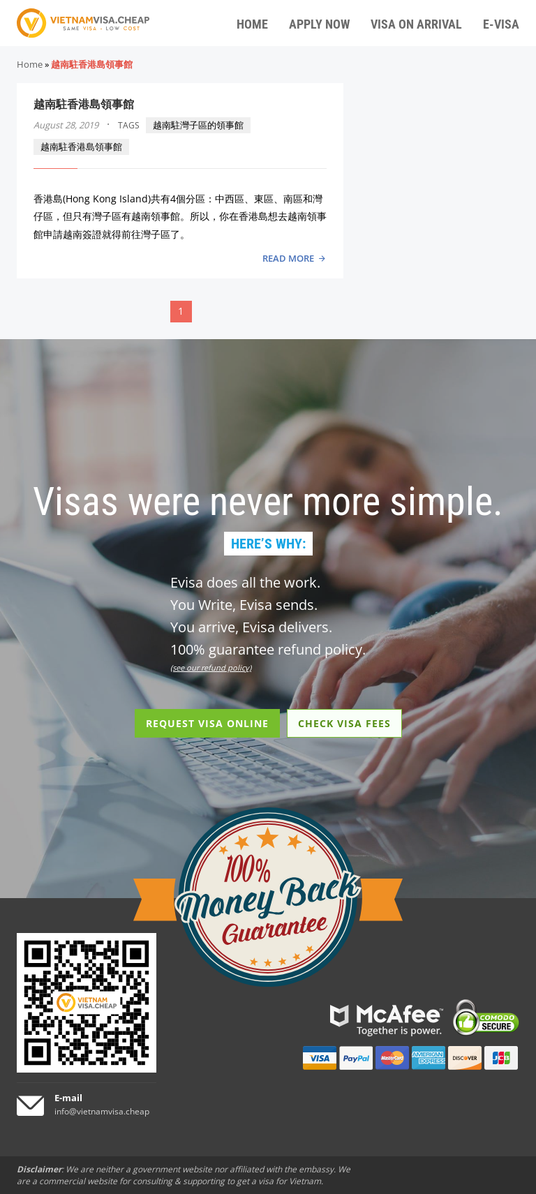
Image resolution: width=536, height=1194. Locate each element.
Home (30, 64)
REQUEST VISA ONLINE (207, 723)
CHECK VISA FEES (344, 723)
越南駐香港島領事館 (84, 104)
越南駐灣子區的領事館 (198, 125)
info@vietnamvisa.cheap (101, 1111)
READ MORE (288, 258)
